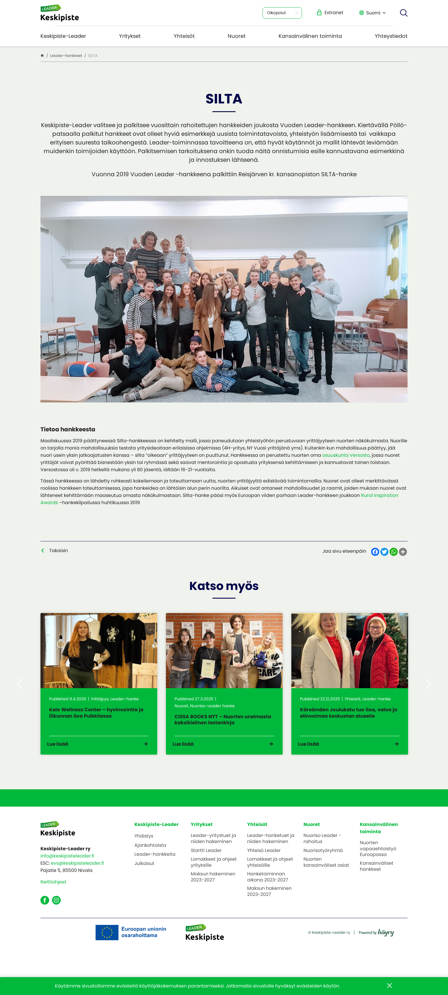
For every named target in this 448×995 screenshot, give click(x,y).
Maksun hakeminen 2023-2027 (213, 890)
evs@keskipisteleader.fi (77, 876)
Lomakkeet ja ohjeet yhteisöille (270, 876)
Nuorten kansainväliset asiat (326, 876)
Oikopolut (276, 13)
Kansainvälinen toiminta (310, 36)
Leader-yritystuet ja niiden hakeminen (213, 852)
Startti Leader (206, 864)
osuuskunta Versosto (346, 455)
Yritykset (130, 36)
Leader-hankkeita (154, 868)
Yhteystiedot (391, 36)
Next (428, 690)
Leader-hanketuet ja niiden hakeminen (271, 852)
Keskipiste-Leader (63, 36)
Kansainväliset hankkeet (376, 880)
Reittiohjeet (53, 895)
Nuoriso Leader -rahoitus (322, 852)
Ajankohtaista (150, 859)
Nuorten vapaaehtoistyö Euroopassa (378, 862)
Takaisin (58, 550)
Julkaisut (144, 877)
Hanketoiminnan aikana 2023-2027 (267, 890)
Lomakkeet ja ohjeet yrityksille (214, 876)
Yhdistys (143, 850)
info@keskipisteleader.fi (67, 869)
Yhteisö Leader (264, 864)
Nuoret (237, 36)
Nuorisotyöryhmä (323, 864)
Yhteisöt (184, 36)
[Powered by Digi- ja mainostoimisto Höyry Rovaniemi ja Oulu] (376, 952)
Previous (19, 690)
